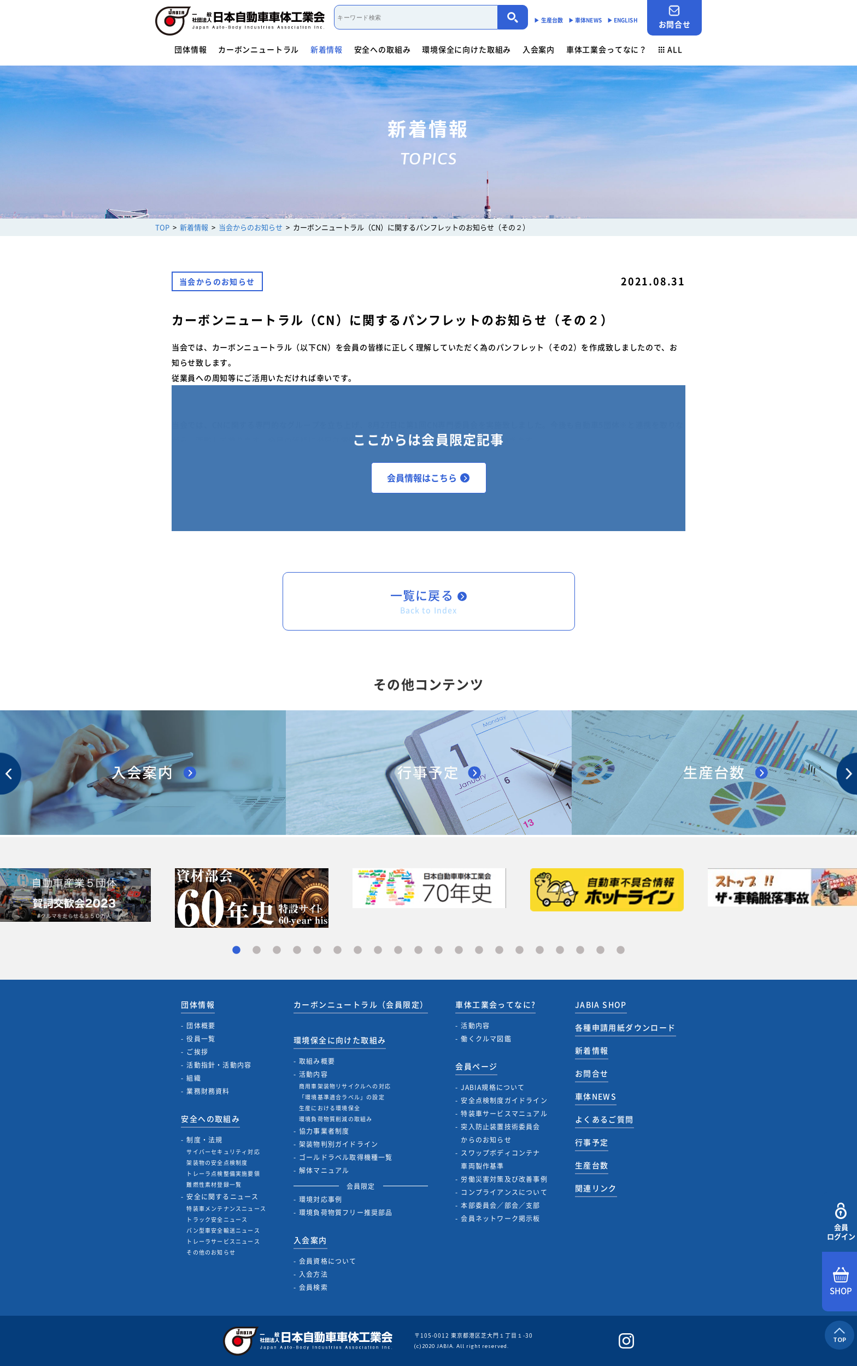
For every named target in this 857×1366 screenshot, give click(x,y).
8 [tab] (378, 950)
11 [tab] (438, 950)
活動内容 (313, 1074)
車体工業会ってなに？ (606, 49)
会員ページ (476, 1066)
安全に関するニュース (222, 1197)
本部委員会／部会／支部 (500, 1205)
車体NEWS (596, 1096)
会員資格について (328, 1261)
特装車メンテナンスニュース (226, 1208)
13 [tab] (479, 950)
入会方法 (313, 1274)
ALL (671, 49)
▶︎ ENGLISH (622, 20)
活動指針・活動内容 (218, 1065)
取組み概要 (317, 1061)
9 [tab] (398, 950)
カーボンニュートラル (258, 49)
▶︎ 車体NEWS (585, 20)
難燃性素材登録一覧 (214, 1184)
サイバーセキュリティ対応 (223, 1151)
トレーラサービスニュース (223, 1241)
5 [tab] (317, 950)
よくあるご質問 (604, 1119)
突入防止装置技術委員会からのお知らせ (500, 1133)
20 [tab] (620, 950)
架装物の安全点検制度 (217, 1162)
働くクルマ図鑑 (486, 1039)
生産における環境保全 (329, 1108)
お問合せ (674, 17)
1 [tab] (236, 950)
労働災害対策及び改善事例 (504, 1179)
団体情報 (190, 49)
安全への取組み (382, 49)
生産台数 (592, 1164)
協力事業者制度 (324, 1131)
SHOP (841, 1282)
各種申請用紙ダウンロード (625, 1027)
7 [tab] (357, 950)
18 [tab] (580, 950)
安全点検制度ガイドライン (504, 1100)
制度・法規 (204, 1140)
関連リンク (596, 1187)
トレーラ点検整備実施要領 (223, 1173)
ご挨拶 (197, 1052)
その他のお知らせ (211, 1252)
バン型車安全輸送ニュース (223, 1230)
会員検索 (313, 1287)
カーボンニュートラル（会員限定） (361, 1004)
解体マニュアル (324, 1170)
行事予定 (592, 1142)
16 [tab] (539, 950)
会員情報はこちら (428, 477)
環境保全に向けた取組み (466, 49)
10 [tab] (418, 950)
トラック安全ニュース (217, 1219)
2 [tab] (256, 950)
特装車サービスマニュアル (504, 1113)
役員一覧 (200, 1039)
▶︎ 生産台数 (548, 20)
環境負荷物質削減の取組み (335, 1119)
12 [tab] (458, 950)
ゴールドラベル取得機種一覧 (346, 1157)
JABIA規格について (493, 1087)
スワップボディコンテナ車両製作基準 (500, 1159)
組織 (193, 1078)
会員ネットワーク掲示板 (500, 1218)
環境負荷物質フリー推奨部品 (346, 1212)
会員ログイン (841, 1222)
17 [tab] (560, 950)
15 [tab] (519, 950)
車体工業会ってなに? (495, 1004)
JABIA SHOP (601, 1004)
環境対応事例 (320, 1199)
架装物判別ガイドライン (338, 1144)
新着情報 (326, 49)
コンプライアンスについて (504, 1192)
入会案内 (539, 49)
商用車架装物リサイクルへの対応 (345, 1086)
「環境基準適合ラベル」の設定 (342, 1097)
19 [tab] (600, 950)
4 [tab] (297, 950)
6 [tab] (337, 950)
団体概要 (200, 1026)
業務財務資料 (208, 1091)
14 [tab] (499, 950)
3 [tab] (276, 950)
